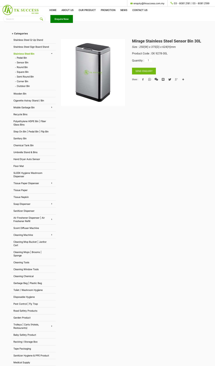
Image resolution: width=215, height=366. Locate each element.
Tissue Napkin (21, 197)
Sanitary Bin (20, 138)
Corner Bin (22, 81)
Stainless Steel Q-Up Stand (28, 39)
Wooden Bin (19, 93)
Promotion (108, 10)
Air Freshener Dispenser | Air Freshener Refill (29, 219)
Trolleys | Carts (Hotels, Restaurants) (26, 326)
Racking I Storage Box (25, 341)
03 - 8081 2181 (182, 3)
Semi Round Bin (25, 76)
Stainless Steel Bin (23, 53)
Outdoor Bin (23, 86)
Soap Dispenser (21, 203)
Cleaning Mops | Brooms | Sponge (27, 254)
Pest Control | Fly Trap (25, 303)
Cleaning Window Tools (26, 269)
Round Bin (22, 67)
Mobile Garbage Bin (24, 107)
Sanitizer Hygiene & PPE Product (31, 355)
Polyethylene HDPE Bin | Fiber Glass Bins (29, 123)
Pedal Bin (22, 57)
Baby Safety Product (24, 334)
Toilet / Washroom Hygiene (28, 290)
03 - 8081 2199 (200, 3)
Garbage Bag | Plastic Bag (27, 283)
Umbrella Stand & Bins (25, 152)
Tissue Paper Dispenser (26, 183)
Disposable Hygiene (24, 296)
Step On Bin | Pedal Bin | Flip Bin (31, 131)
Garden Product (22, 317)
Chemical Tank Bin (23, 145)
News (123, 10)
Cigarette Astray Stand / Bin (28, 100)
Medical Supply (21, 362)
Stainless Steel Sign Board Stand (31, 46)
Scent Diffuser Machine (26, 228)
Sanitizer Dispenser (23, 210)
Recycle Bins (20, 114)
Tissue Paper (20, 190)
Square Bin (23, 71)
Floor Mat (18, 166)
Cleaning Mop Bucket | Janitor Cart (30, 243)
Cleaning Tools (21, 262)
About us (67, 10)
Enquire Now (62, 19)
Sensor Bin (22, 62)
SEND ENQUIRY (144, 71)
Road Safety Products (25, 310)
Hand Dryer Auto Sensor (26, 159)
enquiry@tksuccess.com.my (149, 3)
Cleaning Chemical (23, 276)
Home (52, 10)
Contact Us (139, 10)
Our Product (87, 10)
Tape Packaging (22, 348)
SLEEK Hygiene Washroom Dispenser (27, 174)
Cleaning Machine (23, 234)
